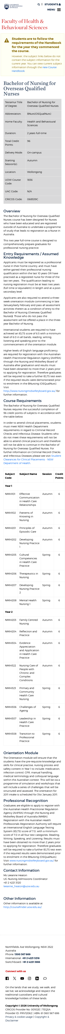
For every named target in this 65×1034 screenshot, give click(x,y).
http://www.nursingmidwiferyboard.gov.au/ (29, 390)
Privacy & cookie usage (19, 1016)
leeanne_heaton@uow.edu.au (21, 886)
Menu (54, 9)
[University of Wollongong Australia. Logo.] (13, 7)
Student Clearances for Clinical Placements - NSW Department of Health (32, 459)
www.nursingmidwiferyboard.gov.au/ (32, 860)
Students (52, 4)
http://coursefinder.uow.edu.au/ (22, 907)
